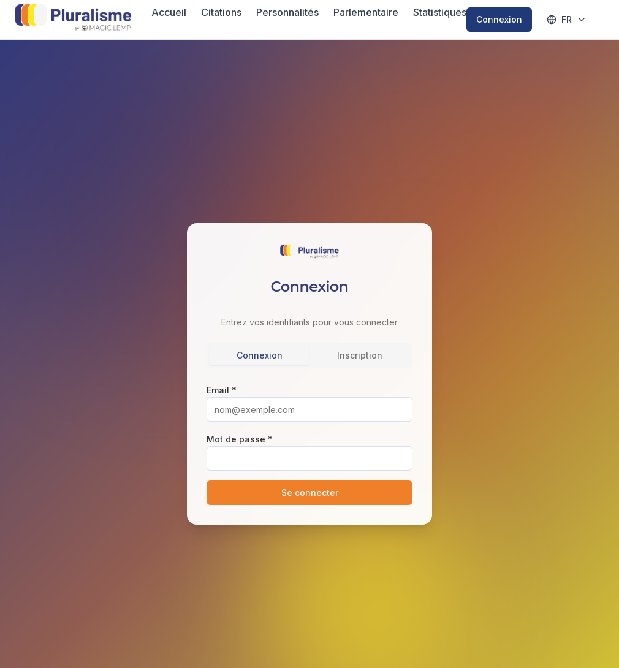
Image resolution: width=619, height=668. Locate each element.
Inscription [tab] (359, 355)
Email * (222, 390)
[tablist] (309, 355)
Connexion (499, 19)
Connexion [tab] (260, 355)
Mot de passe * (240, 439)
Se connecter (309, 492)
